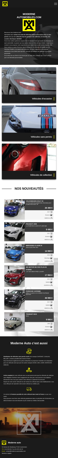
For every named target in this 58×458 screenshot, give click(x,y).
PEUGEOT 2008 (31, 224)
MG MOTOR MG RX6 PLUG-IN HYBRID (36, 268)
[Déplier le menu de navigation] (55, 4)
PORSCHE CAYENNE (33, 291)
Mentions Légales (6, 453)
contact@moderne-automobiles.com (16, 451)
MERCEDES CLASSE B (34, 245)
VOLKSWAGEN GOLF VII (34, 201)
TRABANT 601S (31, 314)
